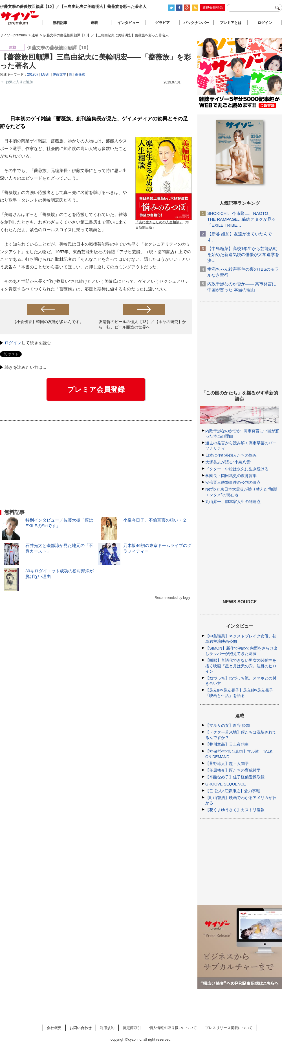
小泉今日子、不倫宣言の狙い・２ (155, 520)
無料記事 (60, 23)
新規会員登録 (212, 8)
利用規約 (107, 1028)
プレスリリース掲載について (229, 1028)
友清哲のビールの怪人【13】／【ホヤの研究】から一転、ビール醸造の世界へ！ (142, 324)
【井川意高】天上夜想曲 (227, 744)
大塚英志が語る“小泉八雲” (228, 462)
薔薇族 (80, 74)
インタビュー (128, 23)
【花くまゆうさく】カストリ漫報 (235, 809)
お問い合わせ (81, 1028)
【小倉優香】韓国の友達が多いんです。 (47, 321)
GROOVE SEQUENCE (225, 784)
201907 (32, 74)
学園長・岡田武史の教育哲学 (231, 475)
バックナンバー (196, 23)
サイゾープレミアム (20, 18)
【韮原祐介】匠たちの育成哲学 (233, 770)
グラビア (162, 23)
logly (186, 598)
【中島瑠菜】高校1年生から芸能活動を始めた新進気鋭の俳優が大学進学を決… (243, 254)
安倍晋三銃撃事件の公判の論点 (233, 482)
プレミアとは (231, 23)
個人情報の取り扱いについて (173, 1028)
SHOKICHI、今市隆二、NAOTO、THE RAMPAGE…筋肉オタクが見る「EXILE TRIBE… (241, 219)
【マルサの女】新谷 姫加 (227, 725)
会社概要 (54, 1028)
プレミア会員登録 (96, 389)
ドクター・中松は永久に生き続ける (236, 469)
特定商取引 (132, 1028)
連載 (94, 23)
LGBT (45, 74)
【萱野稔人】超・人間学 (227, 763)
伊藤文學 (59, 74)
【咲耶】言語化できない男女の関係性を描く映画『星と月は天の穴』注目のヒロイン (240, 665)
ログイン (13, 342)
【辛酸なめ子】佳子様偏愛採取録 (235, 777)
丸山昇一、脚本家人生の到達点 (233, 501)
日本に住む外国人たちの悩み (231, 455)
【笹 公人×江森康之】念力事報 (232, 791)
